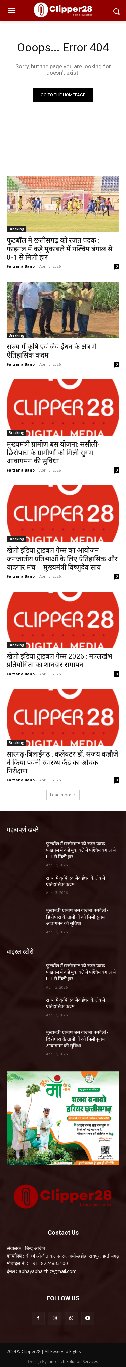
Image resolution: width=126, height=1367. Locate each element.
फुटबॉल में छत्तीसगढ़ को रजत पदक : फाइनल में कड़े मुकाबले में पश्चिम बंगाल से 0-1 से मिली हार (59, 248)
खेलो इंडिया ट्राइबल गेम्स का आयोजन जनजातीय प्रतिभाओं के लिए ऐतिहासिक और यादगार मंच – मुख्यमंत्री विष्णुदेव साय (62, 558)
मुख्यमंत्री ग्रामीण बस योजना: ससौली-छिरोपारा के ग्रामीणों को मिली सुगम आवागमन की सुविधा (53, 452)
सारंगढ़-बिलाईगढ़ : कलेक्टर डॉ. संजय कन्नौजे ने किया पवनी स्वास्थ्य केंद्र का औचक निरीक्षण (62, 762)
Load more (63, 795)
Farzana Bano (21, 266)
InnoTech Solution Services (73, 1361)
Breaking (16, 229)
